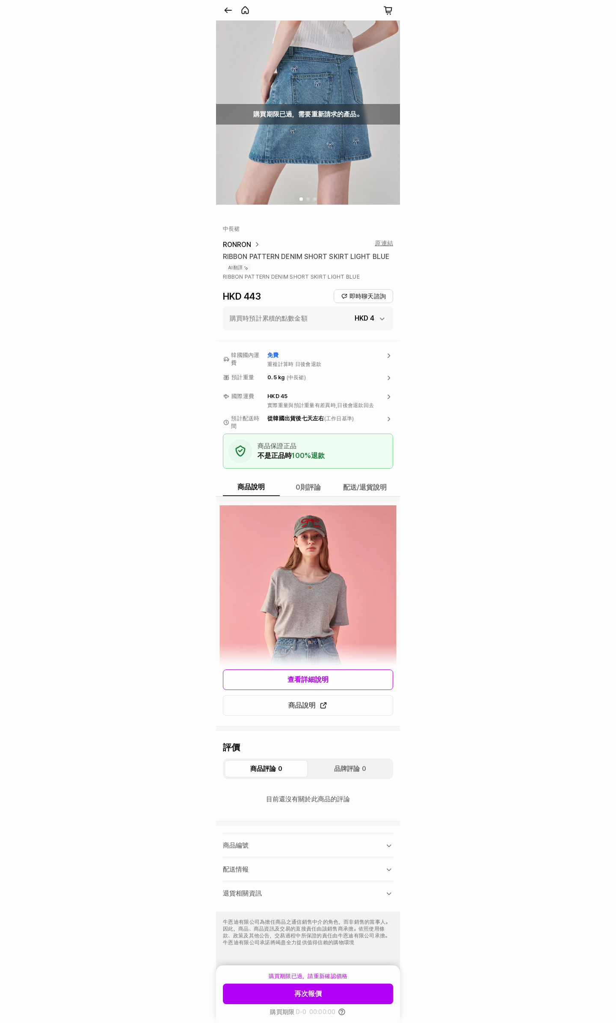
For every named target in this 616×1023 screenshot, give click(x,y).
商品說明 (308, 705)
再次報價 (308, 994)
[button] (308, 318)
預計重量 (242, 377)
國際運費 (242, 396)
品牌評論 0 (350, 769)
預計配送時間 (245, 422)
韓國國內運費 (245, 359)
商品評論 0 (266, 769)
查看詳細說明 (308, 679)
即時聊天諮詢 (363, 296)
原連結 (384, 243)
